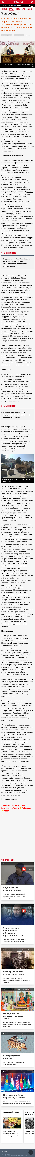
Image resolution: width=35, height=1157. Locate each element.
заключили (20, 71)
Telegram (26, 808)
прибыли (26, 290)
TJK (9, 6)
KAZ (3, 6)
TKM (12, 6)
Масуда (4, 189)
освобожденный (21, 122)
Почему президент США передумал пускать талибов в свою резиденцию (16, 414)
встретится (28, 710)
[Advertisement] (17, 838)
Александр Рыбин (7, 35)
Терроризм (4, 38)
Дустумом (29, 192)
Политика (11, 38)
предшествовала (19, 727)
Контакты (4, 1151)
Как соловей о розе (11, 1112)
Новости (4, 9)
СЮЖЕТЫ (29, 9)
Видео (18, 9)
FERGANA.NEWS (18, 2)
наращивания (7, 355)
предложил (6, 429)
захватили (5, 338)
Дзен (6, 811)
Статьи (11, 9)
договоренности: (8, 532)
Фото (23, 9)
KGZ (6, 6)
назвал (15, 398)
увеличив (5, 285)
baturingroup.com (19, 1155)
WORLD (19, 6)
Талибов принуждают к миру (24, 38)
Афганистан (28, 35)
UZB (15, 6)
